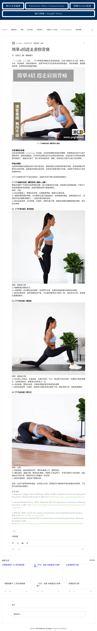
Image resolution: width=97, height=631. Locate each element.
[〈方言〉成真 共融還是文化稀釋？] (48, 572)
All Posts (4, 30)
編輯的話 (14, 30)
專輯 (22, 30)
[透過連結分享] (27, 543)
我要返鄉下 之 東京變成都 (14, 583)
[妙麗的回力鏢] (80, 572)
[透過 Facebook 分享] (13, 543)
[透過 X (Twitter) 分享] (18, 543)
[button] (13, 5)
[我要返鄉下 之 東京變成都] (16, 572)
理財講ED (40, 30)
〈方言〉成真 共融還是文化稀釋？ (48, 584)
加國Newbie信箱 (52, 30)
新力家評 (30, 30)
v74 (14, 531)
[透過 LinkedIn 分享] (22, 543)
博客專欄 (78, 30)
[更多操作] (84, 43)
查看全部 (92, 560)
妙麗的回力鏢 (74, 583)
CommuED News (66, 30)
